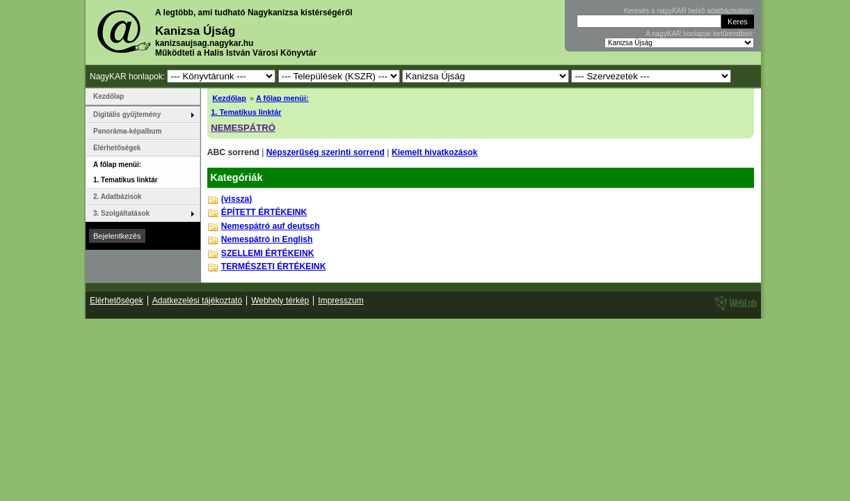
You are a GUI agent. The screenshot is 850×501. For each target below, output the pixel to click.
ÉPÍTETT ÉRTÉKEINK (264, 212)
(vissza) (236, 199)
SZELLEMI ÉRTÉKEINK (267, 253)
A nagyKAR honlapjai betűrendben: (699, 34)
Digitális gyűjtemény (127, 114)
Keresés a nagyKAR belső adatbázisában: (689, 11)
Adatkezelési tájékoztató (197, 300)
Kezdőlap (229, 98)
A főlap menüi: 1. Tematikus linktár (125, 172)
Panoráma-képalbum (127, 131)
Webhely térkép (280, 300)
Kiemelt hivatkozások (435, 152)
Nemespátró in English (267, 239)
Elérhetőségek (117, 148)
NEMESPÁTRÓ (243, 127)
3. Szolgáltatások (121, 213)
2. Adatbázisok (117, 196)
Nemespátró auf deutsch (270, 226)
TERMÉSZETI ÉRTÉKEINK (273, 266)
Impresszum (340, 300)
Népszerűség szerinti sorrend (325, 152)
